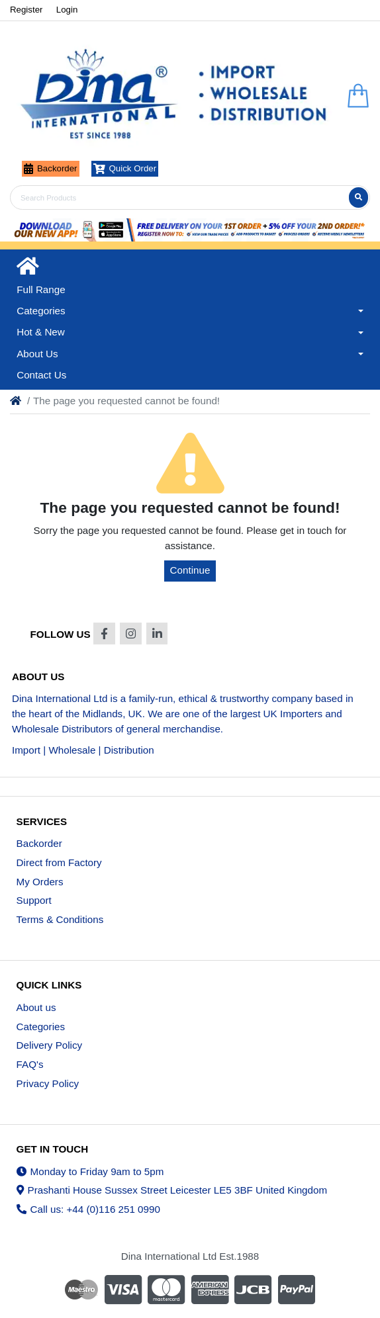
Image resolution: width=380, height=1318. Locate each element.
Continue (190, 570)
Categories (41, 1026)
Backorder (50, 168)
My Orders (40, 881)
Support (34, 900)
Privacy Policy (48, 1083)
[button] (190, 311)
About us (36, 1007)
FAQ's (30, 1064)
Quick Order (125, 168)
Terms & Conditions (60, 919)
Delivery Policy (50, 1045)
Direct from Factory (59, 862)
